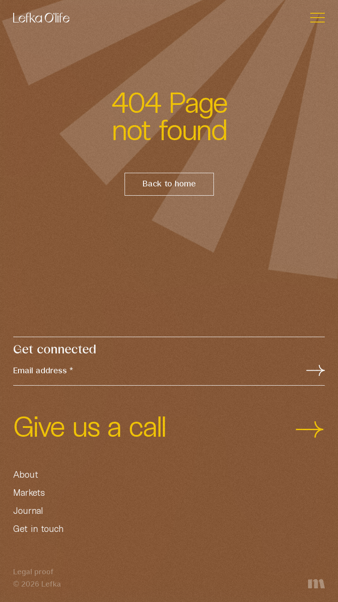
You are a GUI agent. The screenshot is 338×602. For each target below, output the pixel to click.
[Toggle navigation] (317, 18)
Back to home (169, 184)
